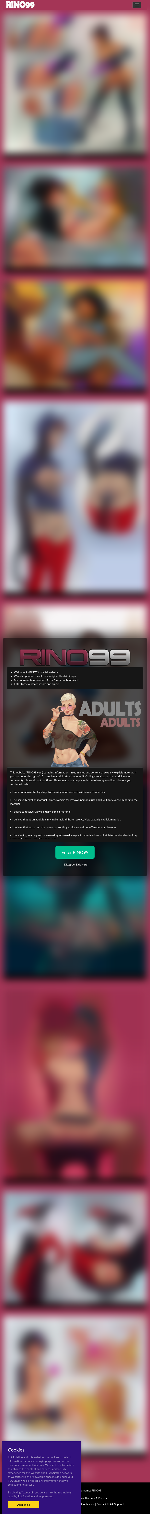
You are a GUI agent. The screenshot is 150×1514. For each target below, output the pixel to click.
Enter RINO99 (75, 852)
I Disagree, (75, 864)
